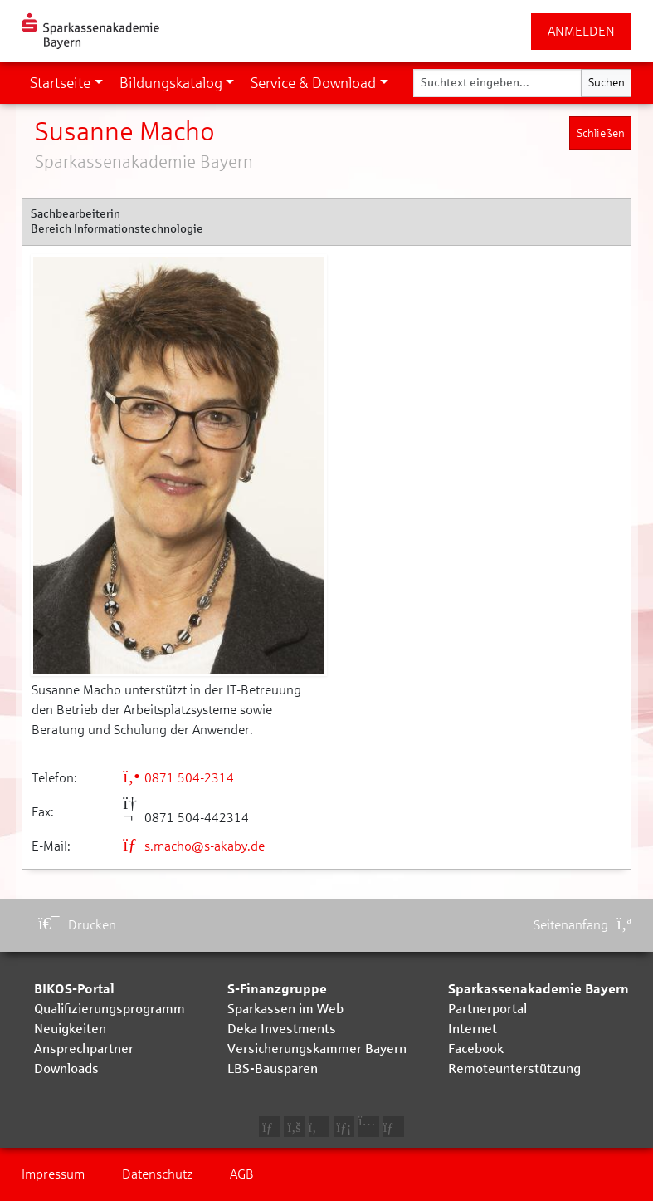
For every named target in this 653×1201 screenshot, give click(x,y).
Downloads (66, 1068)
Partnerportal (487, 1009)
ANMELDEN (581, 31)
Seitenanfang (582, 925)
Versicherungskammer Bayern (317, 1049)
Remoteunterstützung (514, 1068)
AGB (242, 1174)
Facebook (476, 1049)
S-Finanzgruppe (277, 989)
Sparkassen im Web (285, 1009)
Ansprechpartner (84, 1049)
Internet (472, 1029)
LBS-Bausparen (272, 1068)
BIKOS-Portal (74, 989)
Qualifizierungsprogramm (109, 1009)
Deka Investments (281, 1029)
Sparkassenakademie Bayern (538, 989)
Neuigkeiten (70, 1029)
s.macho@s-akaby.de (194, 846)
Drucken (77, 925)
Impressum (53, 1174)
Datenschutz (157, 1174)
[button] (66, 83)
